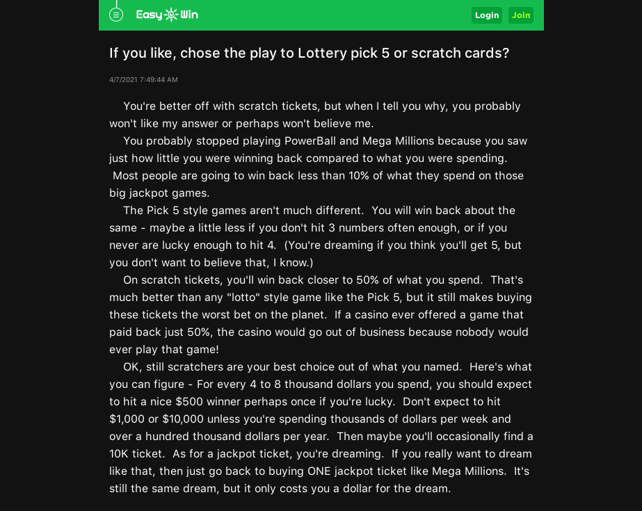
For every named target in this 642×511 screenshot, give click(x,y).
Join (521, 14)
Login (487, 14)
